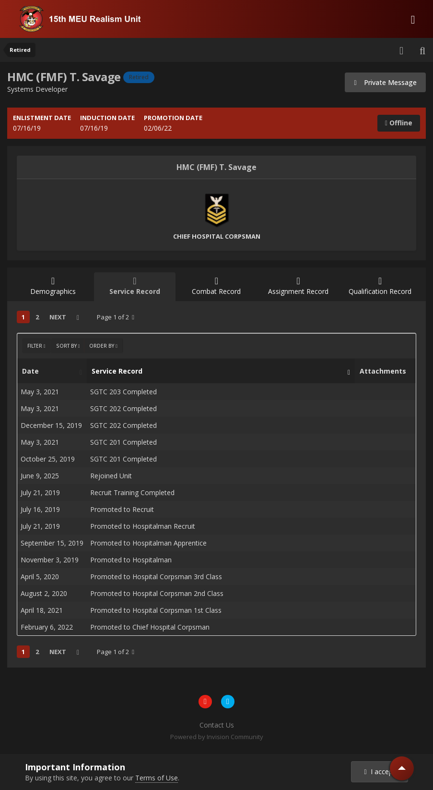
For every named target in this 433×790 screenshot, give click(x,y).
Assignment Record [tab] (298, 286)
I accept (379, 771)
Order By (103, 345)
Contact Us (216, 724)
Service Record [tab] (135, 286)
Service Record (218, 371)
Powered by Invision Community (216, 736)
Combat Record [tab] (216, 286)
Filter (36, 345)
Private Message (385, 82)
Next (57, 317)
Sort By (68, 345)
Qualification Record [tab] (380, 286)
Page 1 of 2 (115, 317)
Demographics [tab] (53, 286)
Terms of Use (156, 777)
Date (49, 371)
